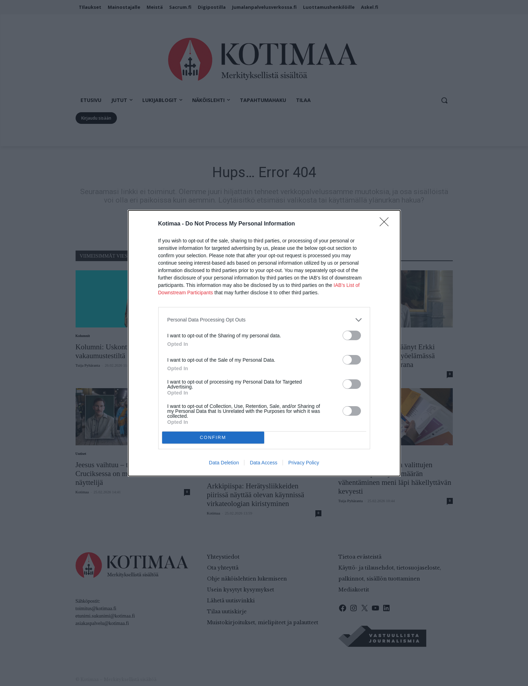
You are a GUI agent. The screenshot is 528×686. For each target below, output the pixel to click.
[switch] (352, 335)
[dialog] (264, 343)
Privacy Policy (303, 462)
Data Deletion (224, 462)
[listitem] (264, 320)
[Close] (386, 224)
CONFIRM (213, 437)
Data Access (263, 462)
